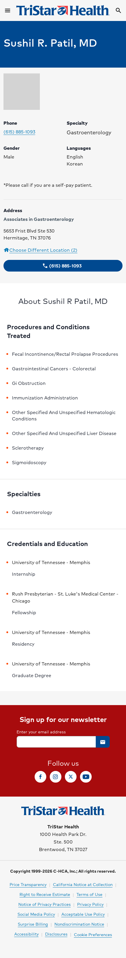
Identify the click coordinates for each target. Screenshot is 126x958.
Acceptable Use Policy (83, 914)
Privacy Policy (90, 904)
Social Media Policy (36, 914)
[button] (63, 266)
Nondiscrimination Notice (79, 924)
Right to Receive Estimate (44, 894)
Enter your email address (41, 731)
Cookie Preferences (93, 934)
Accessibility (26, 934)
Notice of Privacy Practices (44, 904)
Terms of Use (89, 894)
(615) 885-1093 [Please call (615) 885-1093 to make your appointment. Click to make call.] (19, 131)
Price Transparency (28, 884)
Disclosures (56, 934)
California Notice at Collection (83, 884)
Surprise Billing (33, 924)
